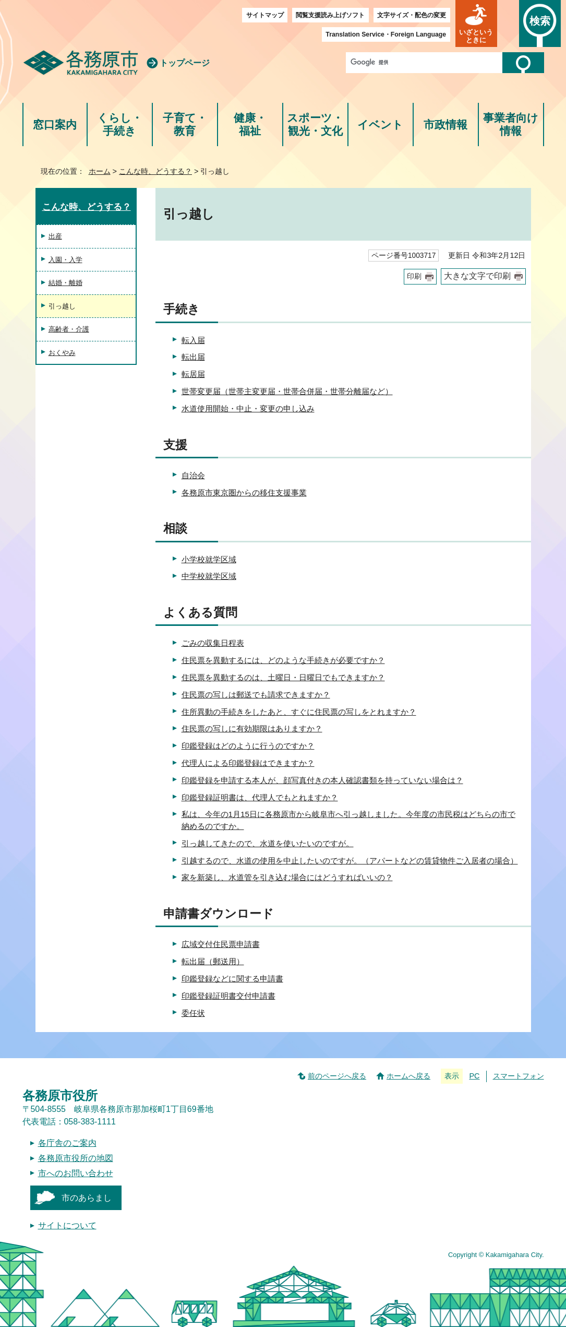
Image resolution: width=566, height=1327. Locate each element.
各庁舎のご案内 (67, 1143)
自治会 (193, 475)
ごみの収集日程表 (213, 642)
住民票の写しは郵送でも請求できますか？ (256, 694)
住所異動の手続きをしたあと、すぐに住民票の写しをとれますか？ (299, 711)
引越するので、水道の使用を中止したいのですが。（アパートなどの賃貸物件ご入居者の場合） (350, 860)
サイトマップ (265, 15)
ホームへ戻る (408, 1076)
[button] (476, 23)
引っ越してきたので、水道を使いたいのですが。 (268, 843)
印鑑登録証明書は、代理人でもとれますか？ (260, 797)
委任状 (193, 1013)
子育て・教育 (185, 124)
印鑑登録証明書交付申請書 (228, 995)
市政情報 (445, 125)
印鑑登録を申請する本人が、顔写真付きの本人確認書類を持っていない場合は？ (322, 780)
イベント (380, 125)
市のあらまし (87, 1197)
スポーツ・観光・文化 (315, 124)
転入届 (193, 340)
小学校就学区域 (209, 559)
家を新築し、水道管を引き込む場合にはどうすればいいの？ (287, 877)
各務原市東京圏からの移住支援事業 (244, 492)
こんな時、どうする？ (155, 171)
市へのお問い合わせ (75, 1173)
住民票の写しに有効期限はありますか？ (252, 728)
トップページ (185, 62)
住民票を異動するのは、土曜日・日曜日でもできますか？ (283, 677)
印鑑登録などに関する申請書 (232, 978)
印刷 (414, 276)
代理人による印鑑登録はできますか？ (248, 763)
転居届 (193, 374)
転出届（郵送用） (213, 961)
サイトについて (67, 1225)
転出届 (193, 356)
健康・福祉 (250, 124)
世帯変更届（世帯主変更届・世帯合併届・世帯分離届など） (287, 391)
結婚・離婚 (65, 283)
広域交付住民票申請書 (221, 944)
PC (474, 1076)
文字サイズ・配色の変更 (411, 15)
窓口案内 (55, 125)
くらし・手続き (119, 124)
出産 (55, 236)
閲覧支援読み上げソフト (330, 15)
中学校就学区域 (209, 576)
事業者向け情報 (510, 124)
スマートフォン (518, 1076)
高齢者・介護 (69, 329)
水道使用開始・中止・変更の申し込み (248, 408)
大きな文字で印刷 (477, 275)
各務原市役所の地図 (75, 1158)
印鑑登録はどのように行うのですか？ (248, 745)
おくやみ (62, 353)
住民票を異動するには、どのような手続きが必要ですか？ (283, 660)
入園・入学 (65, 260)
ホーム (100, 171)
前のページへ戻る (337, 1076)
